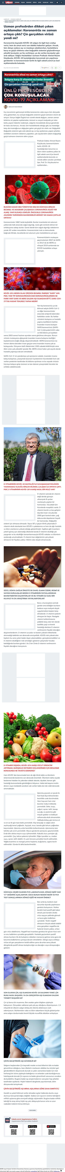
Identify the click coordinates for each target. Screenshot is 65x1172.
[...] (59, 67)
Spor (39, 2)
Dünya (35, 2)
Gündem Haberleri (16, 19)
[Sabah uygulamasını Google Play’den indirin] (32, 1130)
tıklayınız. (57, 1171)
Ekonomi (28, 2)
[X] (52, 67)
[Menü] (3, 2)
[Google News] (45, 67)
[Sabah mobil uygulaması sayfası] (8, 1120)
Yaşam (23, 2)
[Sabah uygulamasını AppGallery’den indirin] (51, 1130)
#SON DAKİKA (32, 1110)
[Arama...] (61, 2)
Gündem (17, 2)
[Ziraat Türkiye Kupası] (57, 2)
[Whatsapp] (56, 67)
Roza (51, 2)
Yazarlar (45, 2)
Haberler (6, 19)
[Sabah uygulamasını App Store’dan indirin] (13, 1130)
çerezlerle (34, 1171)
